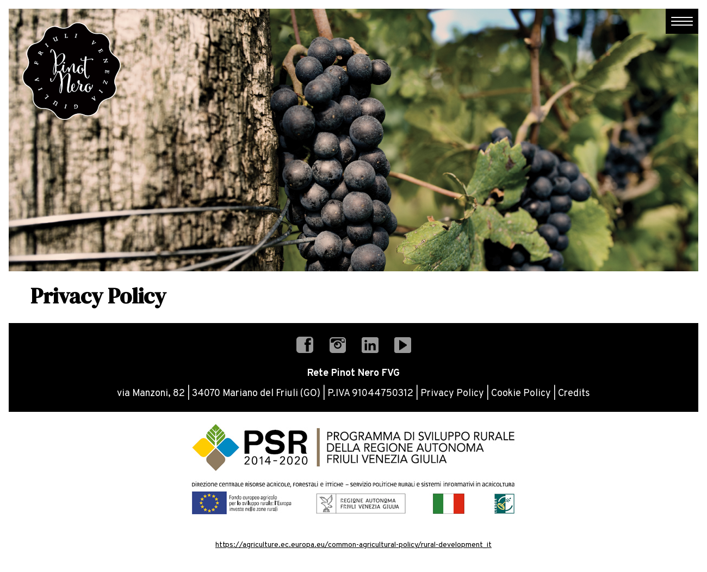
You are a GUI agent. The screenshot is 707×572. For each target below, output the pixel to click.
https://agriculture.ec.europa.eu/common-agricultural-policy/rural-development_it (353, 545)
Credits (574, 393)
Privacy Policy (452, 393)
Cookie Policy (521, 393)
